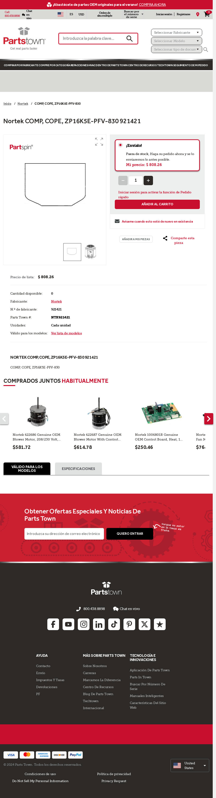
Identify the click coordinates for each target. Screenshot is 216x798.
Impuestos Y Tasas (50, 679)
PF (38, 693)
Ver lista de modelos (66, 333)
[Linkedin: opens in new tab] (99, 624)
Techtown (90, 700)
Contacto (43, 665)
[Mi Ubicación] (197, 14)
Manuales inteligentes (147, 695)
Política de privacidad (114, 773)
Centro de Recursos (142, 65)
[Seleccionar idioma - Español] (71, 14)
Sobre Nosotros (95, 665)
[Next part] (208, 418)
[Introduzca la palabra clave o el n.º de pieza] (90, 38)
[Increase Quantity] (148, 180)
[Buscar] (205, 49)
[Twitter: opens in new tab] (144, 624)
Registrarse (183, 14)
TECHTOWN (165, 65)
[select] (190, 765)
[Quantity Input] (136, 180)
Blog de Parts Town (98, 693)
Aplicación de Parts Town (150, 670)
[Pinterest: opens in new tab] (129, 624)
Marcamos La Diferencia (101, 679)
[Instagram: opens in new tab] (83, 624)
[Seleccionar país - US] (60, 14)
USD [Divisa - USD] (81, 14)
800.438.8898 (12, 16)
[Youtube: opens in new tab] (68, 624)
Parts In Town (140, 677)
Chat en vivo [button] (125, 609)
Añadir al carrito (157, 204)
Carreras (89, 672)
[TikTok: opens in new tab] (114, 624)
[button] (99, 142)
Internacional (93, 707)
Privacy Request (113, 780)
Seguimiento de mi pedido (190, 65)
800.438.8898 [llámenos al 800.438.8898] (94, 609)
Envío (40, 672)
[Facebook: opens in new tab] (53, 624)
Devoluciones (46, 686)
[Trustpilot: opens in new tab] (160, 624)
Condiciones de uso (40, 773)
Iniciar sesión (164, 14)
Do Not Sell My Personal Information (40, 780)
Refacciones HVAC (83, 65)
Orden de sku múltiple (104, 14)
